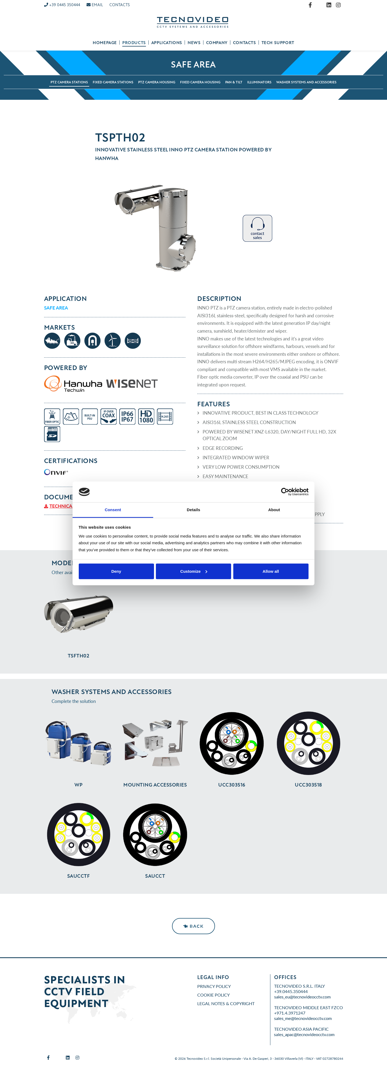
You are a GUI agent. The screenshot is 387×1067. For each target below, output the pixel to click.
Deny (116, 571)
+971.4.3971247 (289, 1013)
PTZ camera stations (69, 82)
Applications (166, 42)
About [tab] (274, 509)
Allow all (271, 571)
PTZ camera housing (156, 82)
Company (217, 42)
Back (193, 926)
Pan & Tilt (233, 82)
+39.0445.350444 (291, 991)
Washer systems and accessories (306, 82)
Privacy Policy (214, 986)
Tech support (277, 42)
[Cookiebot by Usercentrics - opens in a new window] (285, 492)
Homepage (105, 42)
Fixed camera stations (113, 82)
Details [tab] (193, 509)
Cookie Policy (213, 995)
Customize (193, 571)
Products (134, 42)
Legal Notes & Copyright (226, 1003)
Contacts (244, 42)
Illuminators (259, 82)
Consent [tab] (113, 509)
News (194, 42)
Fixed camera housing (200, 82)
